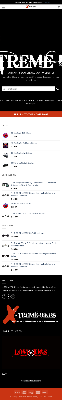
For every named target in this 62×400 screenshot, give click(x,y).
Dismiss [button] (46, 2)
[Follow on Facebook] (4, 296)
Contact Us (33, 100)
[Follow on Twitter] (9, 296)
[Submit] (57, 88)
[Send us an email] (13, 296)
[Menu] (3, 7)
